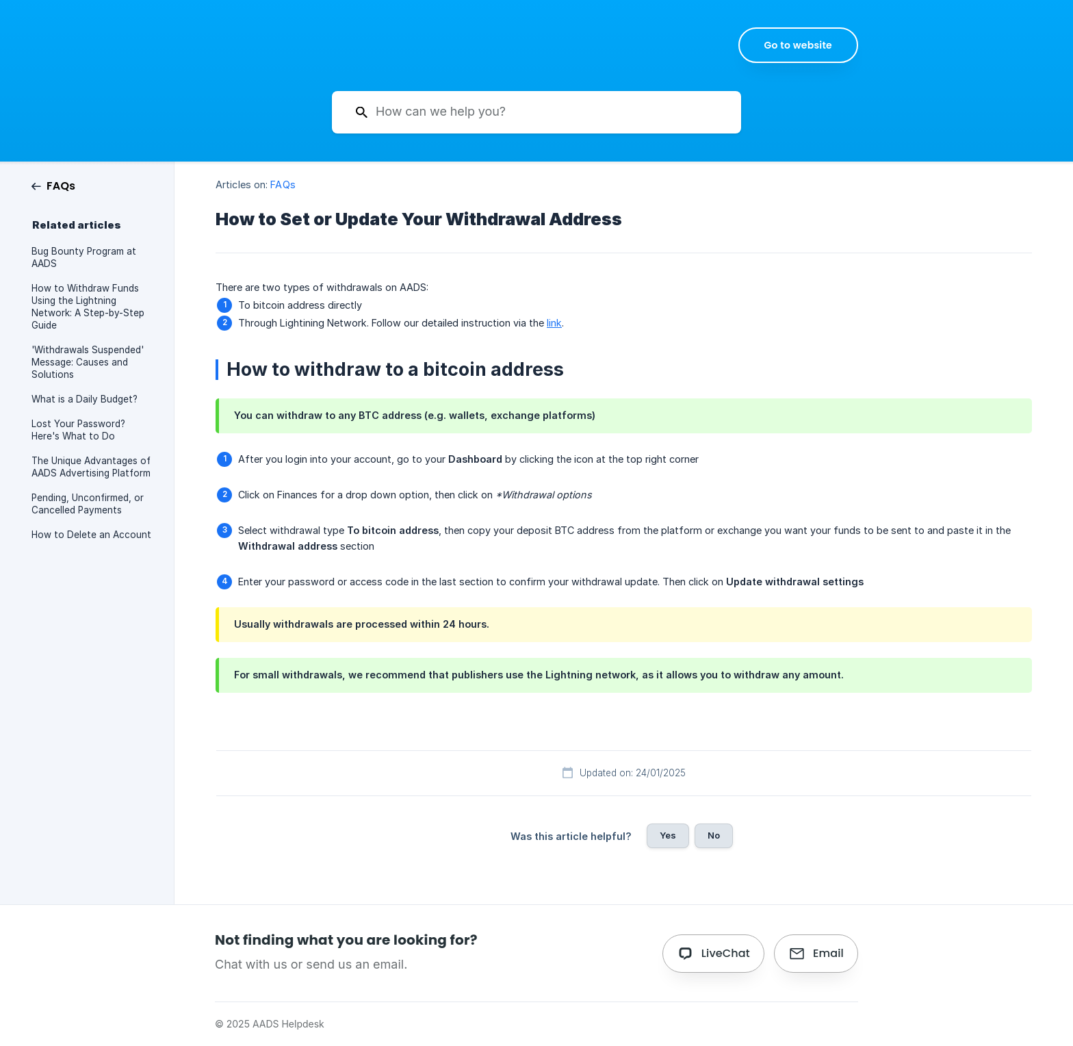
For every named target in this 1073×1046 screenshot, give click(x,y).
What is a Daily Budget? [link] (84, 399)
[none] (798, 45)
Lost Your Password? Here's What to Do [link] (78, 430)
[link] (53, 185)
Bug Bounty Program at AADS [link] (83, 257)
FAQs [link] (282, 184)
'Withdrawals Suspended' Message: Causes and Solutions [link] (87, 362)
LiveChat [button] (725, 953)
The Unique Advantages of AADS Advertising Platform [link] (91, 467)
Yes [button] (668, 835)
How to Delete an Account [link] (91, 534)
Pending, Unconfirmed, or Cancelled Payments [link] (87, 503)
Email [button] (828, 953)
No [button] (714, 835)
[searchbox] (536, 112)
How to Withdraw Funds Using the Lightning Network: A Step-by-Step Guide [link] (87, 307)
